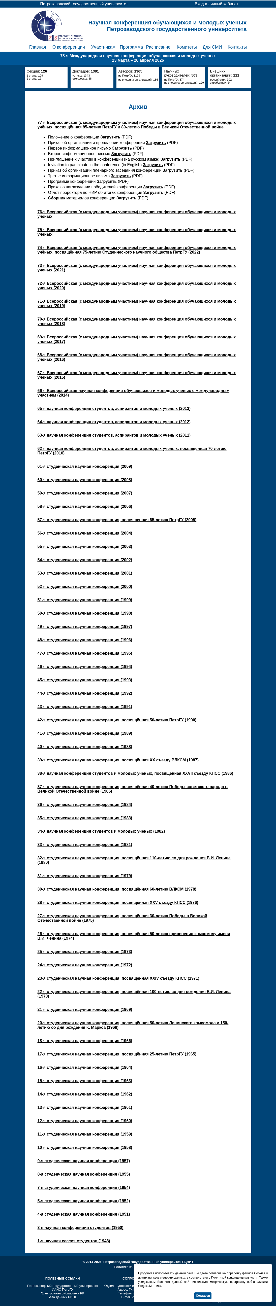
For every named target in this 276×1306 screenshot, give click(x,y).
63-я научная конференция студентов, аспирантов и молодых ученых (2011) (114, 435)
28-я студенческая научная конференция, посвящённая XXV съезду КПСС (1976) (118, 902)
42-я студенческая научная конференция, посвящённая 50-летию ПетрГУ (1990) (117, 720)
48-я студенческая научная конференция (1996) (85, 640)
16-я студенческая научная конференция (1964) (85, 1067)
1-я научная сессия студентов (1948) (74, 1241)
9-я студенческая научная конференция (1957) (84, 1161)
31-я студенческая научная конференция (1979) (85, 876)
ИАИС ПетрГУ (62, 1289)
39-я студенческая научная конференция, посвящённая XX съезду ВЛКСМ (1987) (118, 760)
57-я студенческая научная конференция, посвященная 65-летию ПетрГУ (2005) (117, 520)
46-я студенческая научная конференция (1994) (85, 666)
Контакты (237, 47)
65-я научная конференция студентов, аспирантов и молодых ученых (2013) (114, 408)
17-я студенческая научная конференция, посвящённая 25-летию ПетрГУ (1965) (117, 1054)
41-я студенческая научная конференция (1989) (85, 733)
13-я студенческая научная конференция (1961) (85, 1107)
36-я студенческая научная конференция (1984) (85, 804)
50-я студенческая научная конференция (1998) (85, 613)
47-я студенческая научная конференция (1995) (85, 653)
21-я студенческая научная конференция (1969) (85, 1009)
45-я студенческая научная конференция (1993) (85, 680)
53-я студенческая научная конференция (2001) (85, 573)
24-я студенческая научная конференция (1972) (85, 965)
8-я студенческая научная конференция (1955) (84, 1174)
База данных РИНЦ (62, 1297)
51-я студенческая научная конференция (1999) (85, 600)
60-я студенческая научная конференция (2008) (85, 480)
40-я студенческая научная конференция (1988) (85, 747)
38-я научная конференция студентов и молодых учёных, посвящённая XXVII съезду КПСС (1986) (135, 773)
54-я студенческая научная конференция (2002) (85, 560)
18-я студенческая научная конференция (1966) (85, 1041)
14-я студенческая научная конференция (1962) (85, 1094)
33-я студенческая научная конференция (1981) (85, 844)
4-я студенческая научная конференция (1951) (84, 1214)
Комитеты (187, 47)
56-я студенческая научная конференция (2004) (85, 533)
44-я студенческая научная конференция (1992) (85, 693)
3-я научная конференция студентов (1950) (81, 1227)
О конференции (68, 47)
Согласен (203, 1295)
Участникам (103, 47)
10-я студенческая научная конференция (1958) (85, 1147)
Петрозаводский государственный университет (62, 1286)
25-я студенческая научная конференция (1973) (85, 951)
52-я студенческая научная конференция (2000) (85, 586)
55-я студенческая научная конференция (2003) (85, 546)
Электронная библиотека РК (62, 1293)
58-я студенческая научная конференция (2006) (85, 506)
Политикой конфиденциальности (234, 1277)
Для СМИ (212, 47)
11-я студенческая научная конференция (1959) (85, 1134)
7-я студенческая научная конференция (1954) (84, 1187)
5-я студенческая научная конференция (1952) (84, 1201)
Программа (131, 47)
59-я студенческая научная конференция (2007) (85, 493)
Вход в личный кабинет (216, 4)
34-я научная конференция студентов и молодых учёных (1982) (101, 831)
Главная (37, 47)
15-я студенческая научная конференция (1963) (85, 1081)
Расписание (158, 47)
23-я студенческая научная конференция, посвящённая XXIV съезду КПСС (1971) (118, 978)
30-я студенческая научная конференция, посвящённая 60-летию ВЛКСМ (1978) (117, 889)
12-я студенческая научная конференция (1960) (85, 1121)
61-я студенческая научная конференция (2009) (85, 466)
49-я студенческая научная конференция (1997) (85, 626)
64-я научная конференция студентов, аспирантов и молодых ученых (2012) (114, 422)
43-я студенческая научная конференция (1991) (85, 706)
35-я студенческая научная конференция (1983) (85, 818)
